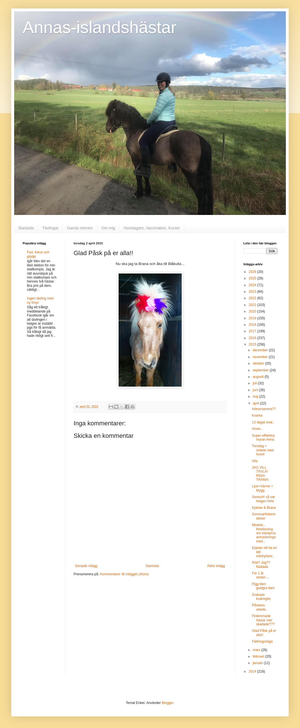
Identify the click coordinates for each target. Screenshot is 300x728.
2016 (253, 338)
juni (256, 390)
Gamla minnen (80, 228)
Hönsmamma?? (264, 409)
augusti (259, 377)
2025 (253, 278)
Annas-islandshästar (100, 27)
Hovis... (257, 429)
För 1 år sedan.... (260, 575)
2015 (253, 344)
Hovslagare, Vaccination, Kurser (152, 228)
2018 (253, 325)
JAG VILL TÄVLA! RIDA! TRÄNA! (260, 474)
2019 (253, 318)
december (261, 350)
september (261, 370)
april (256, 403)
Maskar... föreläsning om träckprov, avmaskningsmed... (264, 533)
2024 (253, 285)
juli (255, 383)
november (261, 357)
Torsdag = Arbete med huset (263, 450)
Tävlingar (50, 228)
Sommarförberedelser (263, 516)
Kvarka (257, 415)
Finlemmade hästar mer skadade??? (263, 620)
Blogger (167, 703)
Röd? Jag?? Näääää (261, 564)
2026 (253, 272)
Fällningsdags (262, 641)
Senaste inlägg (86, 566)
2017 (253, 331)
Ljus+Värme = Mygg (262, 488)
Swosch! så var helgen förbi (263, 499)
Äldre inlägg (216, 566)
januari (258, 663)
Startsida (26, 228)
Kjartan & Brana (264, 508)
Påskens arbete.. (260, 607)
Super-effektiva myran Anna (263, 437)
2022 (253, 298)
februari (259, 656)
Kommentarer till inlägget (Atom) (124, 574)
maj (256, 397)
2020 (253, 311)
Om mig (108, 228)
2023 (253, 292)
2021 (253, 305)
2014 (253, 671)
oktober (259, 363)
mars (257, 650)
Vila (255, 461)
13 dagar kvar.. (263, 422)
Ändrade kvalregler (261, 597)
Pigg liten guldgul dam (263, 586)
